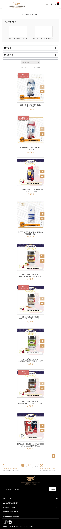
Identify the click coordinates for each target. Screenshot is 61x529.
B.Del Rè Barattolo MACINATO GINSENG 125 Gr (30, 318)
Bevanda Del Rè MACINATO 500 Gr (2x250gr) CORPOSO (30, 445)
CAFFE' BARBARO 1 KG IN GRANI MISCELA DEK (30, 233)
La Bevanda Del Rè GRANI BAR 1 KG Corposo (30, 191)
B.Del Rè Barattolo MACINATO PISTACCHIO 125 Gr (30, 360)
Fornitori (8, 55)
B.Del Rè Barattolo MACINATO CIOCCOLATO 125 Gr (30, 402)
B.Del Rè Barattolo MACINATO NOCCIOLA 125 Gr (31, 275)
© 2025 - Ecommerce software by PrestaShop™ (18, 526)
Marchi (7, 48)
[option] (17, 33)
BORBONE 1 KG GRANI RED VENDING (30, 148)
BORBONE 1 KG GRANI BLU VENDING (30, 106)
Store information (11, 512)
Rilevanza (30, 62)
